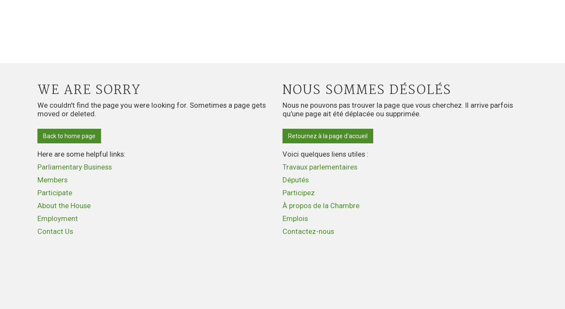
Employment (57, 218)
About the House (64, 205)
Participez (298, 192)
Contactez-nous (308, 231)
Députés (295, 180)
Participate (54, 192)
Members (52, 180)
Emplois (295, 218)
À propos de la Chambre (320, 205)
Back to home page (69, 136)
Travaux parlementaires (319, 167)
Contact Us (55, 231)
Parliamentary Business (74, 167)
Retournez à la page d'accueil (328, 136)
